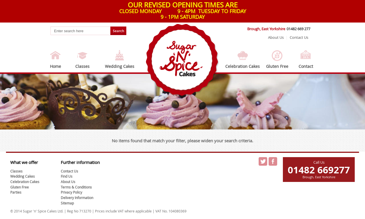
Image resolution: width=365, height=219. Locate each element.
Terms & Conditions (76, 187)
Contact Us (299, 37)
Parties (15, 192)
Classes (82, 66)
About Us (276, 37)
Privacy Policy (71, 192)
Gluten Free (277, 66)
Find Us (66, 176)
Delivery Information (77, 197)
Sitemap (67, 203)
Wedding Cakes (119, 66)
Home (55, 66)
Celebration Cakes (242, 66)
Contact (306, 66)
